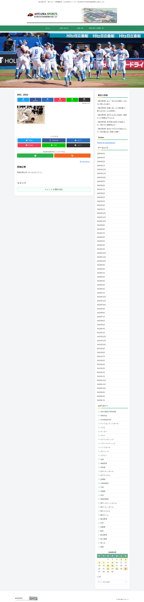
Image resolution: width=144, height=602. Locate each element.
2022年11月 (101, 301)
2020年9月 (101, 392)
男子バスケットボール (108, 503)
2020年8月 (101, 396)
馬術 (102, 547)
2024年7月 (101, 233)
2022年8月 (101, 313)
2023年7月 (101, 273)
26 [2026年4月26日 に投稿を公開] (126, 569)
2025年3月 (101, 205)
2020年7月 (101, 400)
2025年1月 (101, 209)
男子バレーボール (107, 507)
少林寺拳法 (104, 483)
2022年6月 (101, 321)
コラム (102, 427)
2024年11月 (101, 217)
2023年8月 (101, 269)
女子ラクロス (105, 475)
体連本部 (103, 463)
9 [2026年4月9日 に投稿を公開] (112, 562)
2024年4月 (101, 245)
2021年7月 (101, 356)
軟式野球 (103, 535)
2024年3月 (101, 249)
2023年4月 (101, 285)
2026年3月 (101, 158)
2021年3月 (101, 368)
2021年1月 (101, 376)
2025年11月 (101, 173)
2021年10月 (101, 344)
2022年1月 (101, 333)
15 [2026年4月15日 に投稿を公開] (108, 566)
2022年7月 (101, 317)
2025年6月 (101, 193)
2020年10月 (101, 388)
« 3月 (99, 577)
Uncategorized (105, 420)
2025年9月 (101, 181)
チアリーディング (107, 439)
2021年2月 (101, 372)
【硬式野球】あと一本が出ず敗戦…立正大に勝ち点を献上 (112, 102)
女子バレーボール (107, 471)
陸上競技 (103, 539)
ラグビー (103, 455)
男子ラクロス (105, 511)
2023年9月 (101, 265)
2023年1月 (101, 293)
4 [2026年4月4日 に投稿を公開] (121, 559)
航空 (102, 531)
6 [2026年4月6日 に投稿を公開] (99, 562)
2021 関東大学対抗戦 (108, 412)
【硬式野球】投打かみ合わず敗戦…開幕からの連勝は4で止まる (112, 116)
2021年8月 (101, 352)
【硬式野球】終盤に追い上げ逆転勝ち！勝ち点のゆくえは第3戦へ (112, 109)
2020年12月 (101, 380)
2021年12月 (101, 336)
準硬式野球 (104, 499)
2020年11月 (101, 384)
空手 (102, 523)
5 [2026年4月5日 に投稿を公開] (125, 559)
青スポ (102, 543)
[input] (112, 582)
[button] (2, 60)
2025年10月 (101, 177)
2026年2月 (101, 161)
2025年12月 (101, 169)
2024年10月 (101, 221)
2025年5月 (101, 197)
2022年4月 (101, 329)
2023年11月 (101, 257)
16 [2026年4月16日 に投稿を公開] (112, 566)
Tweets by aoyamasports (106, 143)
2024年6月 (101, 237)
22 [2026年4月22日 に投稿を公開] (108, 569)
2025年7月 (101, 189)
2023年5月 (101, 281)
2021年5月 (101, 360)
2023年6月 (101, 277)
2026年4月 (101, 153)
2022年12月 (101, 297)
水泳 (102, 495)
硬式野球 (103, 519)
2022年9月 (101, 309)
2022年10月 (101, 305)
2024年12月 (101, 213)
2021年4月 (101, 364)
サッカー (103, 431)
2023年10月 (101, 261)
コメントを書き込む (53, 189)
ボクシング (104, 451)
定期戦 (102, 479)
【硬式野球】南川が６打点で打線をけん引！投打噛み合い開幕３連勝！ (112, 130)
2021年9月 (101, 349)
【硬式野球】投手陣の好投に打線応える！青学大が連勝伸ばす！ (111, 123)
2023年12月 (101, 253)
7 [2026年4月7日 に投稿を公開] (103, 562)
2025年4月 (101, 201)
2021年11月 (101, 341)
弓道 (102, 487)
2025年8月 (101, 185)
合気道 (102, 467)
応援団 (102, 491)
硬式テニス (104, 515)
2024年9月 (101, 225)
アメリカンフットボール (109, 423)
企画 (102, 459)
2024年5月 (101, 241)
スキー (102, 435)
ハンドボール (105, 447)
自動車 (102, 527)
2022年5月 (101, 325)
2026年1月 (101, 165)
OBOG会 (103, 416)
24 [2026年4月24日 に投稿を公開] (117, 569)
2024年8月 (101, 229)
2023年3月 (101, 289)
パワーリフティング (107, 443)
